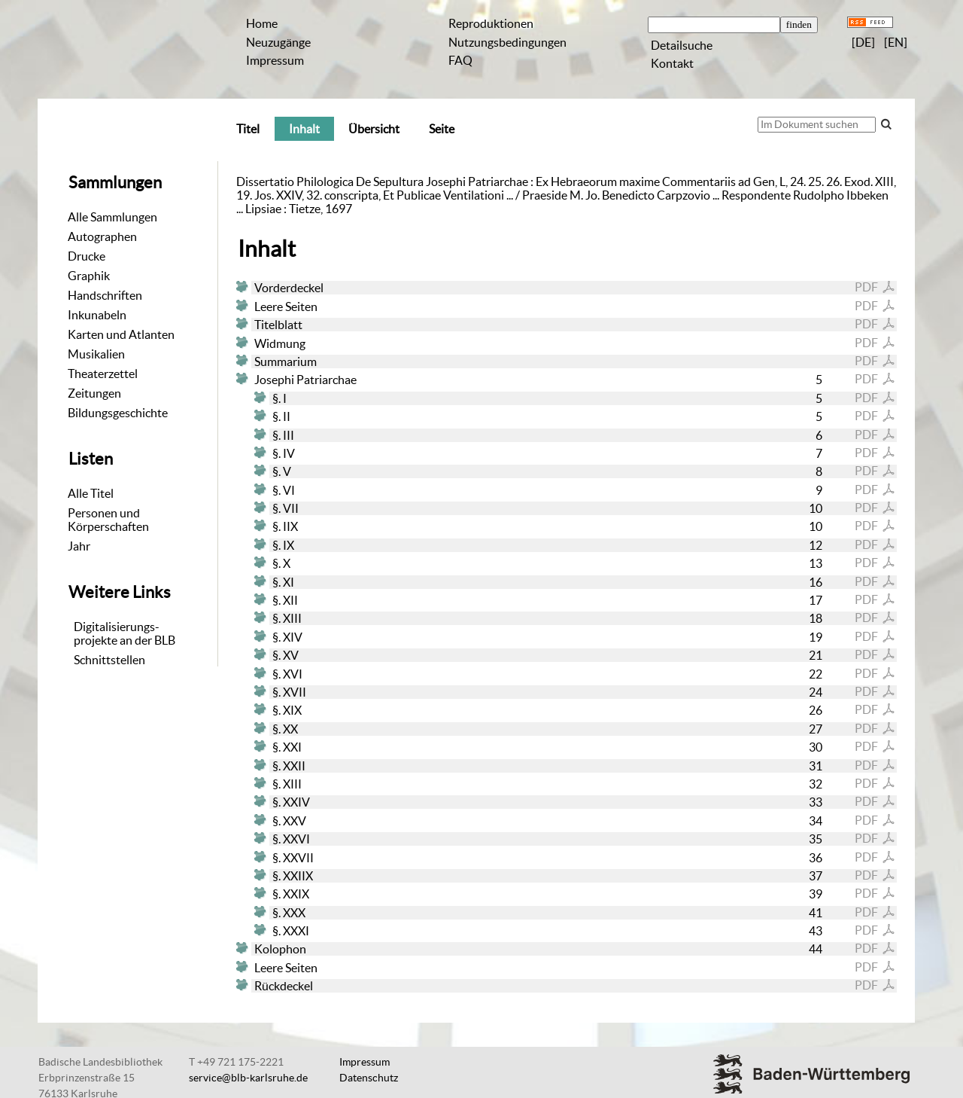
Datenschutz (368, 1078)
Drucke (86, 256)
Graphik (89, 275)
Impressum (275, 60)
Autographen (102, 236)
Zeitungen (94, 393)
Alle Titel (91, 493)
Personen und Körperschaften (108, 519)
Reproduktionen (490, 23)
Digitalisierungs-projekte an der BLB (124, 633)
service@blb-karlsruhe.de (248, 1078)
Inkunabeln (97, 315)
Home (262, 23)
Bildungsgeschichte (118, 412)
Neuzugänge (278, 42)
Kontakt (672, 63)
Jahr (79, 546)
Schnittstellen (109, 659)
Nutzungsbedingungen (507, 42)
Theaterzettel (103, 373)
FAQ (460, 60)
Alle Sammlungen (112, 217)
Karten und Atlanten (121, 334)
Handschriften (105, 295)
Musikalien (96, 354)
